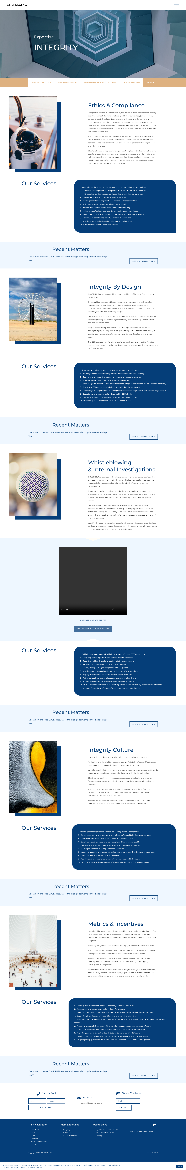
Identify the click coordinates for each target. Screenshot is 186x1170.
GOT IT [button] (180, 1166)
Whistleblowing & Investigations (100, 83)
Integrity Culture (131, 83)
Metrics (150, 83)
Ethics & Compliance (41, 83)
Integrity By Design (67, 83)
